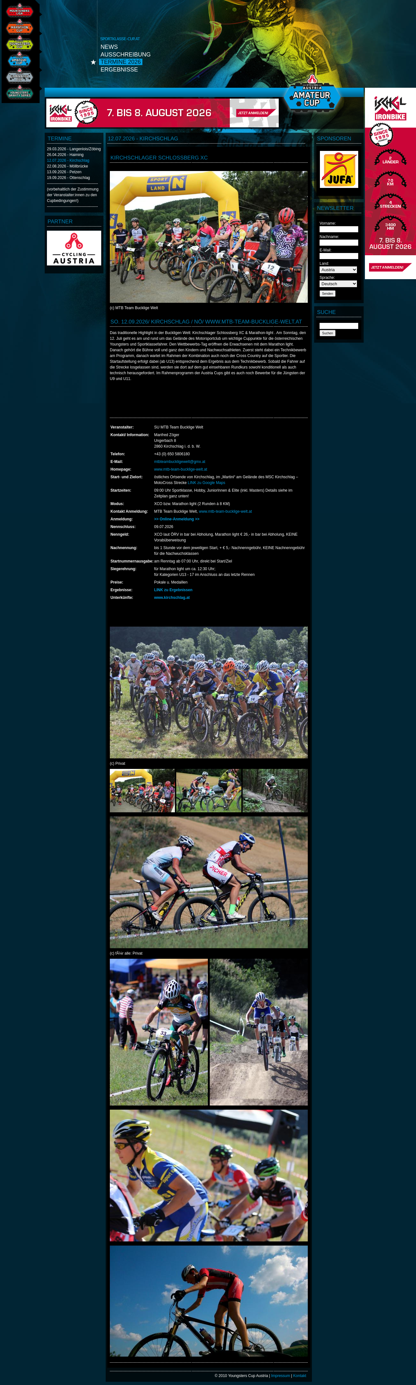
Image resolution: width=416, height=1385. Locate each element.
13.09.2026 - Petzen (64, 172)
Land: (324, 263)
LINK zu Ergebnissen (173, 590)
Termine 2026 (121, 62)
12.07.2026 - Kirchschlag (68, 160)
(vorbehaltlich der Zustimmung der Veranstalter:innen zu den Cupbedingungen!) (72, 195)
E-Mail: (325, 250)
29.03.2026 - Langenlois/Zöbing (74, 149)
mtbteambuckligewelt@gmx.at (179, 461)
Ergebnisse (119, 69)
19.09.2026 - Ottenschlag (68, 177)
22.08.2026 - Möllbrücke (67, 166)
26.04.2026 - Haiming (65, 155)
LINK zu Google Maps (206, 482)
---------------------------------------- (72, 183)
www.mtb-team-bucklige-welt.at (180, 469)
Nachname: (329, 237)
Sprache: (327, 277)
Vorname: (328, 223)
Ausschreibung (126, 54)
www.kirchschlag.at (172, 597)
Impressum (280, 1376)
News (109, 47)
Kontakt (299, 1376)
